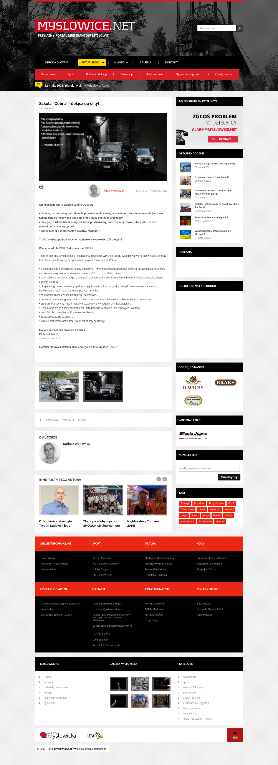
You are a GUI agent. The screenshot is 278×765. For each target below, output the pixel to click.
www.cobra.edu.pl (49, 338)
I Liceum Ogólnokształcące (107, 603)
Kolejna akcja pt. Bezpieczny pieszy (215, 163)
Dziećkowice (187, 509)
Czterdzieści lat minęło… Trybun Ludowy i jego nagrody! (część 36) (57, 526)
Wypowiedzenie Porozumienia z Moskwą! (213, 232)
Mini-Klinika (47, 609)
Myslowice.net (63, 748)
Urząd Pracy (151, 620)
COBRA (64, 248)
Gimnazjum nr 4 (101, 639)
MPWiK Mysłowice (154, 603)
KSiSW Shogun (101, 569)
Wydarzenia (48, 74)
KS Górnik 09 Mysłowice (106, 563)
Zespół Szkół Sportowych (106, 645)
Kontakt (47, 692)
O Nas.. (47, 677)
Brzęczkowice (216, 503)
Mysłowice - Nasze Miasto (54, 563)
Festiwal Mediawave (155, 569)
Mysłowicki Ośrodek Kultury (159, 558)
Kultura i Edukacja (96, 74)
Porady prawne (224, 74)
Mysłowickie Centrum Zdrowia (56, 615)
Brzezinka (199, 503)
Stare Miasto (187, 521)
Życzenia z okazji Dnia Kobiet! (212, 177)
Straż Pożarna (204, 615)
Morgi (206, 515)
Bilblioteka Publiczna (156, 575)
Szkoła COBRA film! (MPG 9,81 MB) (65, 420)
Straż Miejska (204, 603)
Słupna (228, 515)
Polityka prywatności (55, 697)
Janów (201, 509)
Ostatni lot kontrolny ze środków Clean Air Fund (217, 206)
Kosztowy (215, 509)
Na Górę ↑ (235, 735)
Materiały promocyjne (55, 687)
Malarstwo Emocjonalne (209, 563)
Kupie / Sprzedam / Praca (197, 718)
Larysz (183, 515)
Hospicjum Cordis (206, 569)
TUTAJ (43, 239)
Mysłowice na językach (189, 74)
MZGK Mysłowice (154, 615)
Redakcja (48, 682)
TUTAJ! (89, 248)
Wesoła (220, 521)
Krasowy (229, 509)
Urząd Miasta (48, 558)
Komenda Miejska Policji (210, 609)
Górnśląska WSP (102, 634)
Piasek (216, 515)
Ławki (195, 515)
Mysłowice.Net (48, 569)
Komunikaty (189, 713)
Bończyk (185, 503)
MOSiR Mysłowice (102, 558)
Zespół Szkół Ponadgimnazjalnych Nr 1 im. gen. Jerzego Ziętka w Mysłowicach (112, 617)
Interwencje (126, 74)
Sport (70, 74)
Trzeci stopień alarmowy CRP (211, 217)
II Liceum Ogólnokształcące (107, 609)
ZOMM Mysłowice (154, 609)
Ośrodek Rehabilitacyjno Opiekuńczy (60, 603)
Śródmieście (205, 521)
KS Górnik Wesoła (102, 575)
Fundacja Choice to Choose (212, 558)
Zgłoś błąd (49, 703)
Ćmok (231, 503)
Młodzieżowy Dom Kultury (158, 563)
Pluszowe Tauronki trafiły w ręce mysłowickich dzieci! (213, 192)
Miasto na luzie (154, 74)
